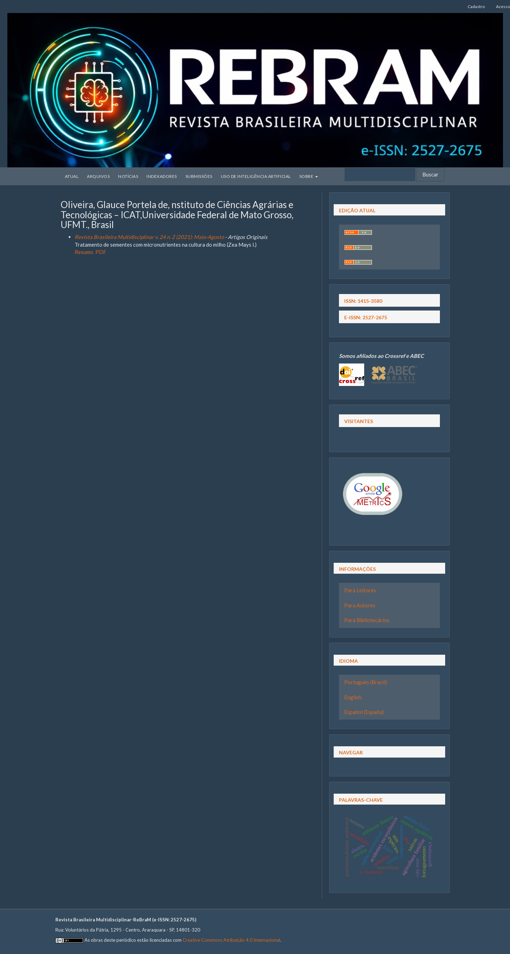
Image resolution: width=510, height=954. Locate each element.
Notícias (128, 176)
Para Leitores (360, 590)
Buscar (430, 174)
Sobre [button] (308, 176)
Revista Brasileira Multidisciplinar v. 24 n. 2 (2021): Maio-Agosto (149, 237)
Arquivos (98, 176)
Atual (72, 176)
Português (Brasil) (365, 682)
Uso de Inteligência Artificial (256, 176)
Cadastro (476, 6)
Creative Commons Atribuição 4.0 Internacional (231, 940)
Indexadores (162, 176)
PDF (100, 252)
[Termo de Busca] (380, 174)
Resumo (84, 252)
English (352, 697)
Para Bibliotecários (366, 620)
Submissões (198, 176)
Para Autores (359, 605)
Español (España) (364, 712)
